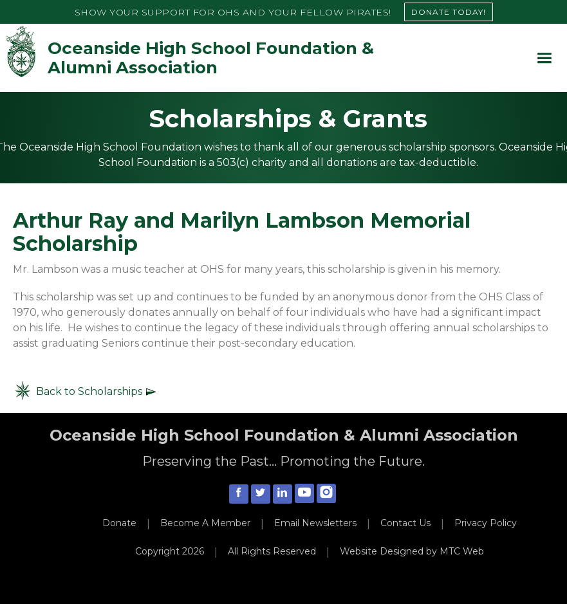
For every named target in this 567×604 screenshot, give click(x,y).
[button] (544, 58)
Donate (119, 523)
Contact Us (405, 523)
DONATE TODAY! (448, 12)
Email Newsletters (315, 523)
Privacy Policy (485, 523)
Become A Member (205, 523)
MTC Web (462, 551)
